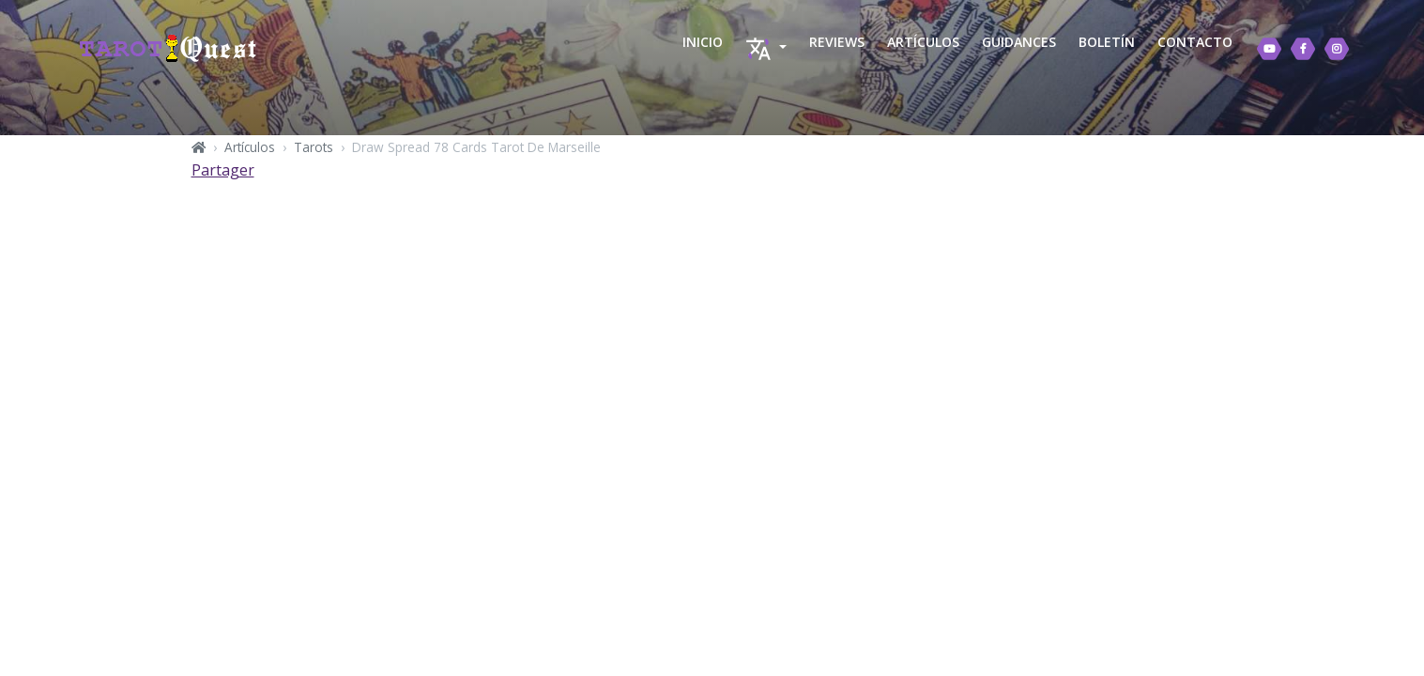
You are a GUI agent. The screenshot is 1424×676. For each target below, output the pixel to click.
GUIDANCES (1019, 42)
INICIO (702, 42)
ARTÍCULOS (923, 42)
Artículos (249, 147)
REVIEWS (837, 42)
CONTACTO (1195, 42)
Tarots (313, 147)
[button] (766, 49)
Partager (222, 170)
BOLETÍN (1107, 42)
